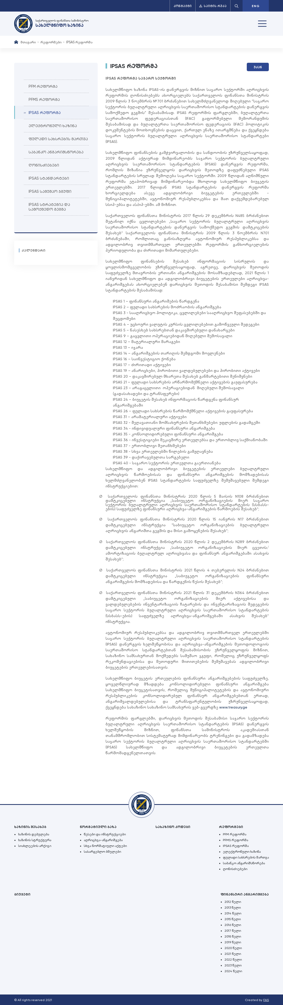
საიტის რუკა (213, 6)
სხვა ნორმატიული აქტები (105, 846)
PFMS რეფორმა (235, 840)
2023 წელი (233, 965)
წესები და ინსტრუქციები (105, 834)
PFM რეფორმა (234, 834)
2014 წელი (232, 913)
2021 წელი (232, 954)
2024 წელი (233, 971)
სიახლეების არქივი (34, 846)
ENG (256, 6)
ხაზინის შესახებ (30, 827)
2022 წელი (233, 959)
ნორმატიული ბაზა (98, 827)
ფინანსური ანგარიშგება (245, 894)
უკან (258, 67)
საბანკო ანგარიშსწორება (244, 863)
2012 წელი (232, 902)
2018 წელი (232, 936)
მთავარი (28, 42)
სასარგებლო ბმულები (102, 851)
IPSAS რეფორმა (236, 846)
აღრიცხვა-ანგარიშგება (103, 840)
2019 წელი (232, 942)
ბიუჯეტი (22, 894)
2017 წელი (232, 931)
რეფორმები (50, 42)
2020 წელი (233, 948)
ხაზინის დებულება (33, 834)
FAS (266, 1000)
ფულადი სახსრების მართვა (246, 857)
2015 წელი (232, 919)
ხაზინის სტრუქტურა (34, 840)
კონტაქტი (183, 6)
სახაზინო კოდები (172, 827)
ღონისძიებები (235, 869)
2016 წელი (232, 925)
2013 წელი (232, 907)
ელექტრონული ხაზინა (242, 851)
